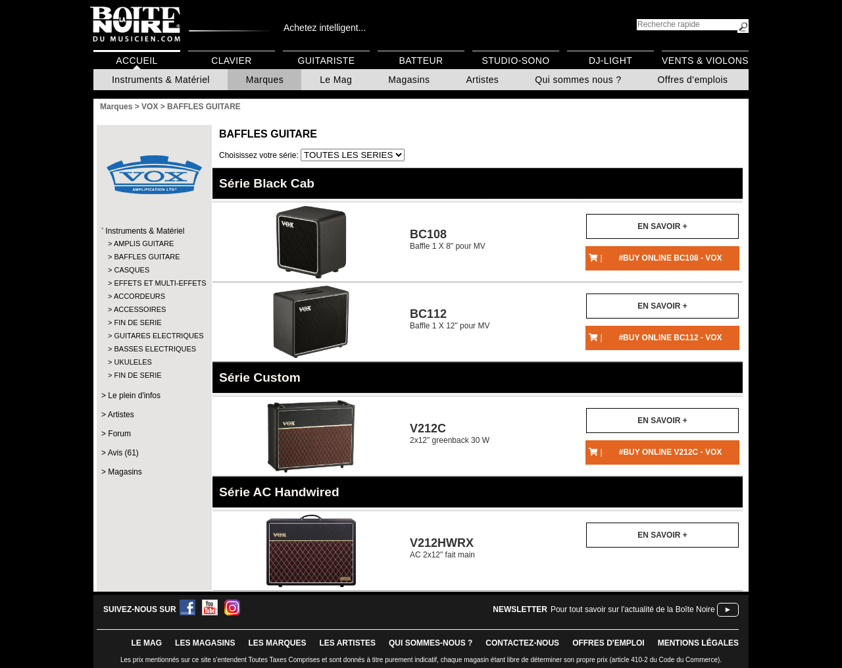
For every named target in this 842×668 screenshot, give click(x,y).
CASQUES (131, 270)
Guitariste (326, 60)
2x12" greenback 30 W (449, 433)
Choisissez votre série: (260, 155)
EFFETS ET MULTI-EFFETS (153, 283)
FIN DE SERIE (137, 322)
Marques (265, 79)
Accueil (136, 60)
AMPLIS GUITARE (144, 243)
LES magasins (205, 643)
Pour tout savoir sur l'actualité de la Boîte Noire (633, 609)
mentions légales (698, 643)
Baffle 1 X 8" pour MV (447, 239)
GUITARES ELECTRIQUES (153, 336)
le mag (146, 643)
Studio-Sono (515, 60)
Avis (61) (123, 452)
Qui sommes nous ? (578, 79)
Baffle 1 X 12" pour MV (449, 318)
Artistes (482, 79)
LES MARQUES (277, 643)
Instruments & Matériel (161, 79)
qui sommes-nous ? (430, 643)
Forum (119, 433)
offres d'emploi (608, 643)
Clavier (231, 60)
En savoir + (662, 226)
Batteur (421, 60)
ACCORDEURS (139, 296)
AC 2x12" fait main (442, 547)
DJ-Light (610, 60)
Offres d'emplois (693, 79)
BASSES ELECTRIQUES (153, 349)
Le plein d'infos (134, 395)
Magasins (409, 79)
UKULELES (132, 362)
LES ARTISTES (347, 643)
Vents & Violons (705, 60)
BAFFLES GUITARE (147, 257)
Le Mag (336, 79)
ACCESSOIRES (140, 309)
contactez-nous (522, 643)
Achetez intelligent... (325, 27)
